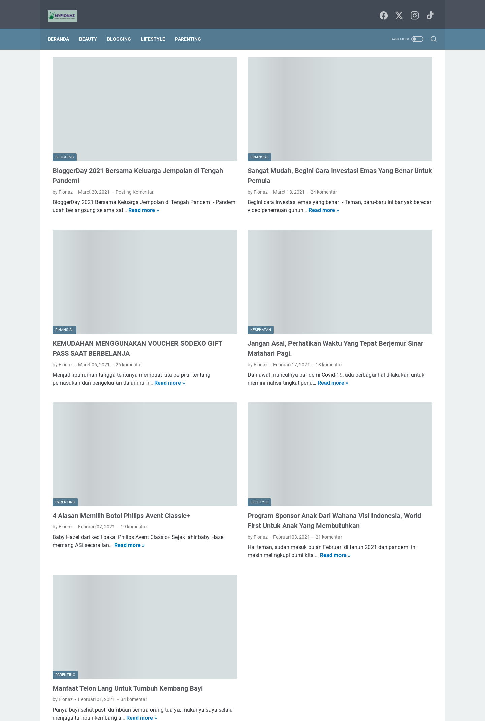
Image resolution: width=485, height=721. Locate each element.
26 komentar (129, 305)
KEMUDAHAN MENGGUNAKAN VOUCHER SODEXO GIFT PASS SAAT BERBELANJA (107, 284)
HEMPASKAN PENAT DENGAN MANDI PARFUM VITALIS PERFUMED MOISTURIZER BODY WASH (381, 127)
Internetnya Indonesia (376, 320)
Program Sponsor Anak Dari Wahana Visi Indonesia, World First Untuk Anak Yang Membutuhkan (246, 440)
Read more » (99, 176)
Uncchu (270, 710)
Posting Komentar (135, 149)
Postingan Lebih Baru (82, 657)
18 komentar (266, 295)
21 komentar (266, 461)
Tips (412, 320)
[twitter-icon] (397, 8)
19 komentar (134, 451)
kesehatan (391, 370)
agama (342, 333)
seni (357, 395)
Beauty (93, 27)
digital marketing (352, 357)
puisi (340, 395)
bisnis (386, 333)
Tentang (267, 696)
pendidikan (405, 382)
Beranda (63, 27)
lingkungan (346, 382)
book (340, 345)
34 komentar (134, 606)
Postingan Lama (282, 657)
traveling (401, 395)
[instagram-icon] (412, 8)
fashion (386, 357)
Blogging (124, 27)
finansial (344, 370)
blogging (409, 333)
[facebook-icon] (382, 8)
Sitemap (243, 696)
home (367, 370)
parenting (376, 382)
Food (340, 320)
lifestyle (418, 370)
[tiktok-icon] (427, 8)
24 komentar (261, 149)
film (406, 357)
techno (376, 395)
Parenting (193, 27)
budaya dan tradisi (372, 345)
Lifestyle (158, 27)
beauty (365, 333)
